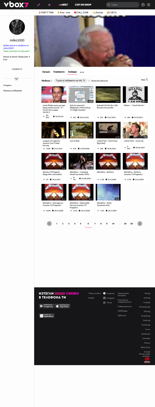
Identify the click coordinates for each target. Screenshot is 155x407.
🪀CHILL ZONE (81, 12)
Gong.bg (146, 302)
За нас (147, 329)
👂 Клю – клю (63, 12)
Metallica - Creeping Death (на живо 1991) (79, 173)
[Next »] (139, 223)
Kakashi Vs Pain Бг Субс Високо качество (107, 106)
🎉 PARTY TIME (46, 12)
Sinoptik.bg (145, 316)
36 (131, 223)
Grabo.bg (146, 320)
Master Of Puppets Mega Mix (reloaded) (52, 173)
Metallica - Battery (105, 172)
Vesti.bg (147, 298)
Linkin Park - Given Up (133, 141)
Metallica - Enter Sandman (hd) (104, 204)
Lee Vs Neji (74, 141)
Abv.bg (147, 293)
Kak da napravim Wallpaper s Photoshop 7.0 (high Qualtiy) (80, 107)
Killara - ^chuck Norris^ (134, 105)
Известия (122, 315)
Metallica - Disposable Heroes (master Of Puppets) (79, 205)
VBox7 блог (145, 347)
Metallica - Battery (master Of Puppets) (133, 173)
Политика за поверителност (124, 301)
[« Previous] (49, 223)
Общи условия (94, 293)
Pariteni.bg (146, 325)
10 (113, 223)
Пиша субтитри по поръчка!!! (16, 51)
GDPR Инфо (123, 311)
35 (125, 223)
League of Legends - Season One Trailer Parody (52, 143)
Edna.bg (147, 311)
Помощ (147, 343)
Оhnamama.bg (144, 307)
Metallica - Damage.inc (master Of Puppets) (53, 204)
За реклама (145, 334)
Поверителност (125, 306)
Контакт (146, 338)
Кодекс (91, 298)
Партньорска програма (123, 294)
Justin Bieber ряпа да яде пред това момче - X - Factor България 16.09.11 (54, 108)
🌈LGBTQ (112, 12)
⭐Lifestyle (97, 12)
